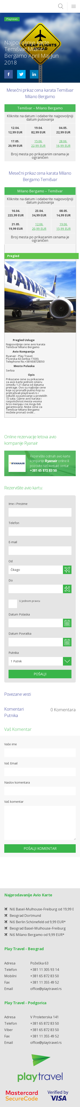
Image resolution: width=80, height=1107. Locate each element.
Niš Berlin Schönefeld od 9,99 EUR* (38, 899)
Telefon (14, 523)
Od (11, 561)
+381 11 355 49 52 (44, 959)
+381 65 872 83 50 (43, 470)
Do (11, 580)
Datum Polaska (19, 614)
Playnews (11, 19)
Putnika (14, 653)
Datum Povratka (20, 633)
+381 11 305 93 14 (44, 946)
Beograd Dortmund (25, 892)
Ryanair (51, 461)
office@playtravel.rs (46, 966)
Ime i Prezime (18, 504)
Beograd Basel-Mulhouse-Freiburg (38, 905)
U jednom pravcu (29, 601)
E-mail (13, 542)
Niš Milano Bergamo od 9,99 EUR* (37, 912)
